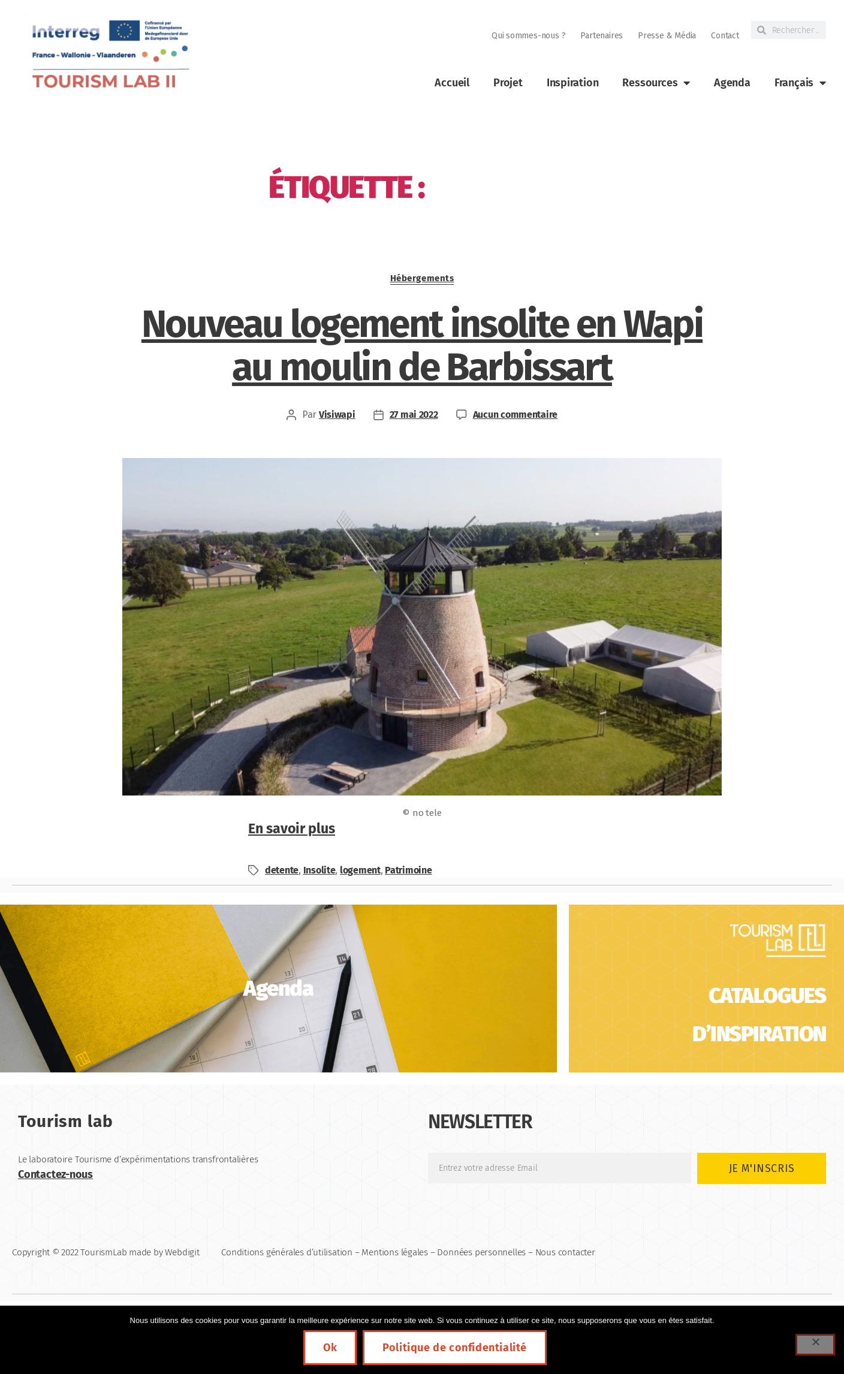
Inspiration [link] (573, 82)
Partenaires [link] (601, 36)
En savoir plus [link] (291, 828)
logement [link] (360, 870)
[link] (109, 54)
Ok (330, 1347)
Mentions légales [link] (394, 1252)
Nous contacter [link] (565, 1252)
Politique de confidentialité (454, 1347)
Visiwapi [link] (337, 414)
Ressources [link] (656, 82)
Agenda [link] (732, 82)
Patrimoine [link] (408, 870)
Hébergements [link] (422, 278)
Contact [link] (725, 36)
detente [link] (282, 870)
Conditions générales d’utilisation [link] (286, 1252)
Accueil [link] (452, 82)
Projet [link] (508, 82)
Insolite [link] (319, 870)
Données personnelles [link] (481, 1252)
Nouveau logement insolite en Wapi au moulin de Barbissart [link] (422, 346)
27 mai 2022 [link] (414, 414)
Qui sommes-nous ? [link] (528, 36)
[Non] (815, 1344)
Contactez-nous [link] (55, 1174)
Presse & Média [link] (667, 36)
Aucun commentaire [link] (515, 414)
